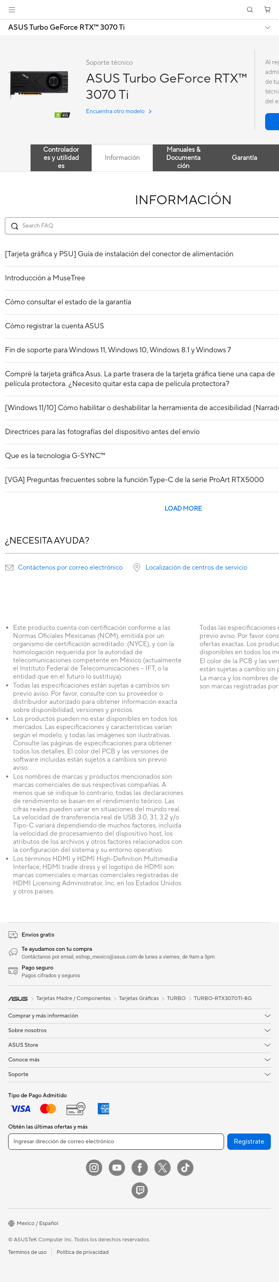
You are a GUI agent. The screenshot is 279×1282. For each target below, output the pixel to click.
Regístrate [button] (249, 1142)
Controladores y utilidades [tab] (61, 158)
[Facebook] (140, 1168)
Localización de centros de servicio (196, 567)
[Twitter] (162, 1168)
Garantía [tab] (244, 158)
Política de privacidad (83, 1252)
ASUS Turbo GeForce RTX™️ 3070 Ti (66, 27)
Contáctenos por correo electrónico (70, 567)
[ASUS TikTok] (185, 1168)
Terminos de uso (27, 1252)
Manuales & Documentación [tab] (183, 158)
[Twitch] (140, 1190)
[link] (139, 10)
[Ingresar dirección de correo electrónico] (116, 1141)
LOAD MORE (183, 509)
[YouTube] (117, 1168)
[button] (11, 9)
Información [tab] (122, 158)
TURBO (176, 998)
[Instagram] (94, 1168)
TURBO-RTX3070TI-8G (223, 998)
